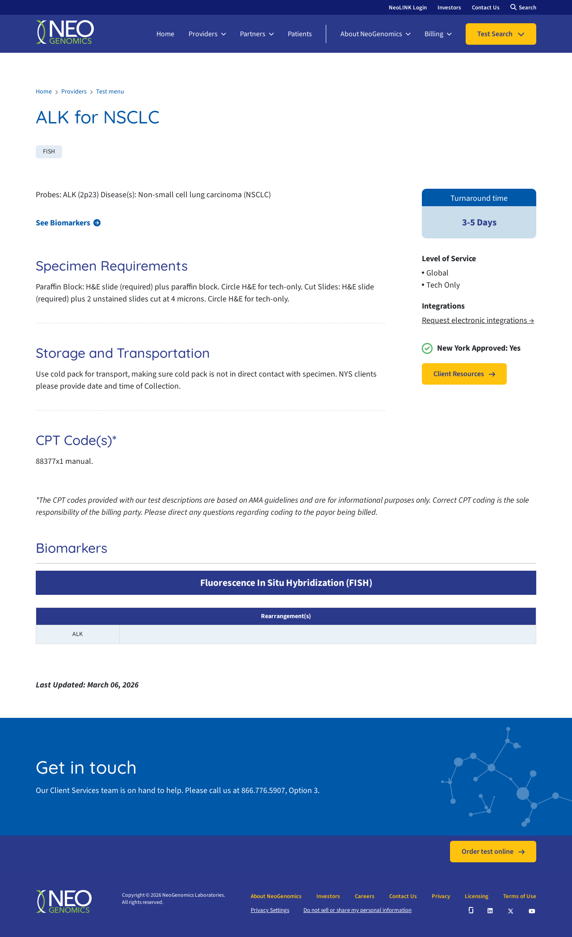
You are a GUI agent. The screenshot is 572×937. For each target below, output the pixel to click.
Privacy (441, 896)
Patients (300, 34)
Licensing (476, 896)
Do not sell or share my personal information (357, 910)
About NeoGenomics (371, 34)
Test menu (110, 92)
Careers (364, 896)
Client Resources (458, 374)
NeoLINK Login (408, 8)
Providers (203, 34)
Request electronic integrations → (478, 320)
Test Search (495, 34)
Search (527, 8)
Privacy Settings (270, 910)
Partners (252, 34)
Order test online (487, 851)
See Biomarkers (63, 223)
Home (165, 34)
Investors (449, 8)
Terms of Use (519, 896)
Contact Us (486, 8)
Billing (434, 34)
